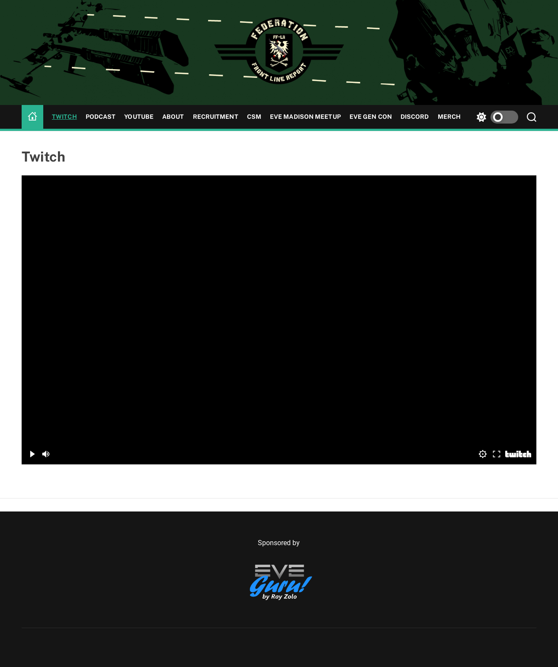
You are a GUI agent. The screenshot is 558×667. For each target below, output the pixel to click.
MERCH (449, 116)
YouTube (139, 116)
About (173, 116)
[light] (495, 117)
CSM (254, 116)
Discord (415, 116)
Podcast (101, 116)
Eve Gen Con (371, 116)
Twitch (64, 116)
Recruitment (215, 116)
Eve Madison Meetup (305, 116)
